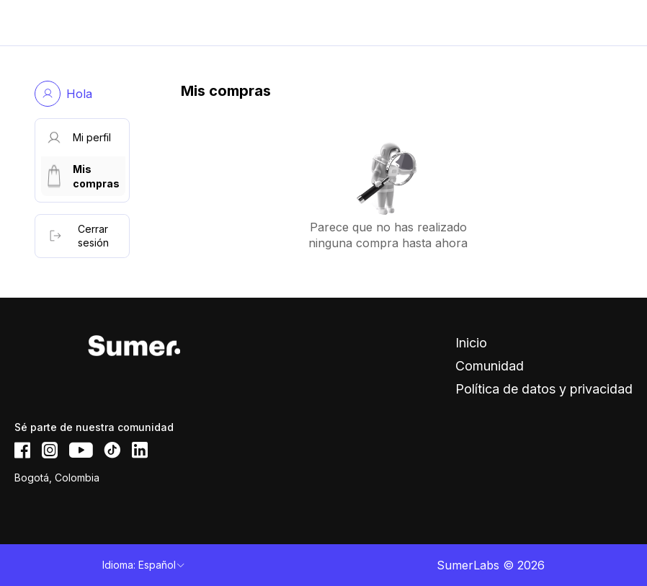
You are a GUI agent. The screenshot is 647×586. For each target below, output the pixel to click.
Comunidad (489, 365)
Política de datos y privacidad (544, 388)
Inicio (471, 342)
